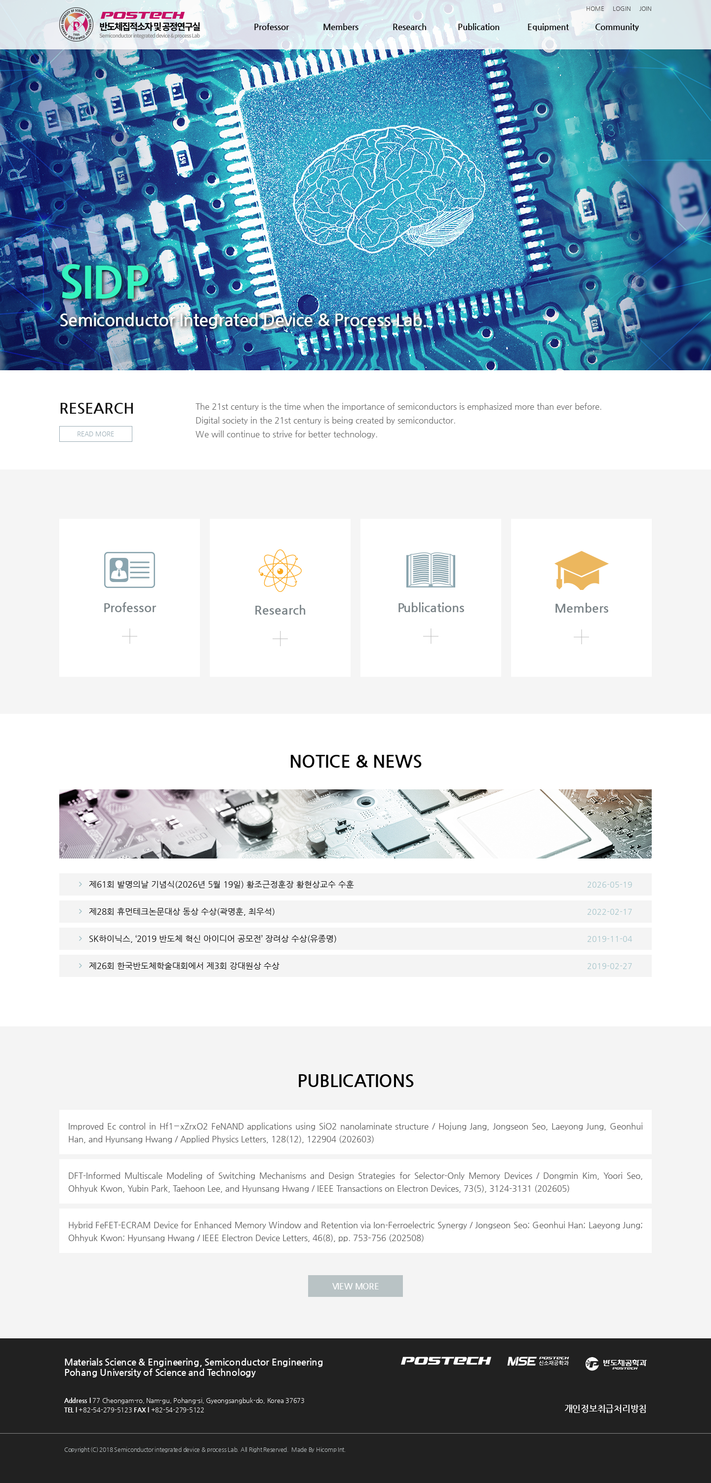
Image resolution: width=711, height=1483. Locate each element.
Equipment (548, 27)
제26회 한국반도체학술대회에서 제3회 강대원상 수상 (184, 965)
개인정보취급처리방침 (605, 1408)
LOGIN (622, 8)
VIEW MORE (355, 1285)
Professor (271, 27)
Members (340, 27)
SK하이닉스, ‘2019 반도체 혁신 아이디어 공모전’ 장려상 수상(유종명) (213, 938)
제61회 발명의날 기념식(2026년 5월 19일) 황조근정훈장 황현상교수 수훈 (221, 884)
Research (410, 27)
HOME (595, 8)
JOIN (645, 8)
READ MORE (96, 434)
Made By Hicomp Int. (318, 1448)
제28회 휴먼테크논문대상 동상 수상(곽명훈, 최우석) (182, 911)
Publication (479, 27)
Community (617, 27)
